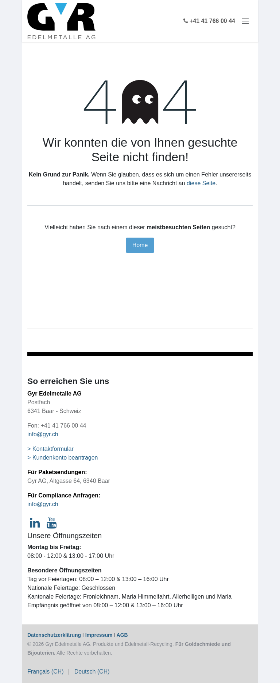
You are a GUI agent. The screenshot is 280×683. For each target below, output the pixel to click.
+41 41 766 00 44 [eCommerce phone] (209, 21)
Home (140, 245)
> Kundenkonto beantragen (62, 457)
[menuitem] (45, 671)
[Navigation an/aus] (245, 21)
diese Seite (201, 183)
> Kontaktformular (50, 449)
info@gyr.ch (42, 434)
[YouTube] (51, 523)
